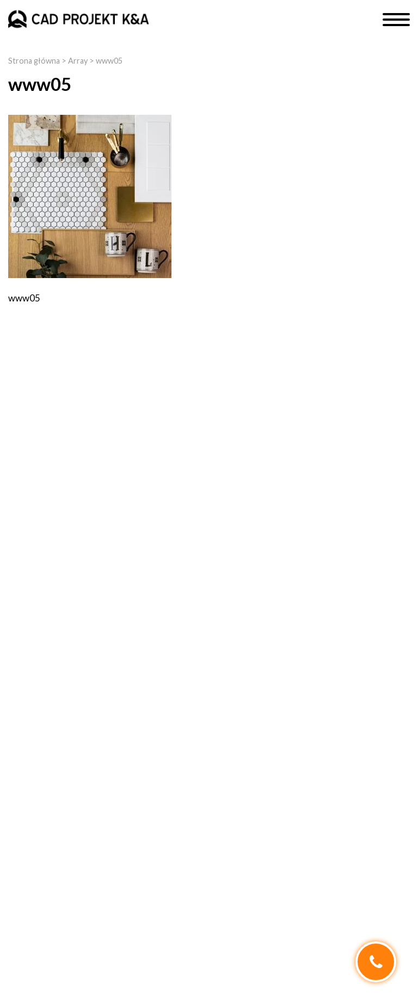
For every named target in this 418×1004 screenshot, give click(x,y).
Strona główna (34, 60)
